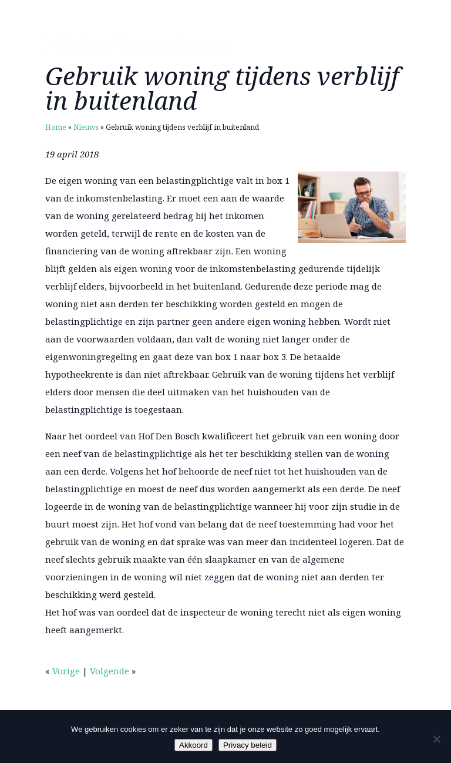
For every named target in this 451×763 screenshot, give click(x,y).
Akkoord (193, 745)
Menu (385, 45)
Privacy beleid (247, 745)
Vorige (66, 671)
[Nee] (436, 739)
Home (55, 127)
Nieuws (86, 127)
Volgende (109, 671)
